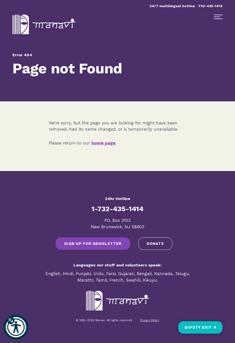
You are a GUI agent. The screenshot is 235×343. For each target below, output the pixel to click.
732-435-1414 (210, 6)
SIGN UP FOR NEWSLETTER (92, 243)
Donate (155, 243)
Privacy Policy (149, 320)
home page (104, 143)
